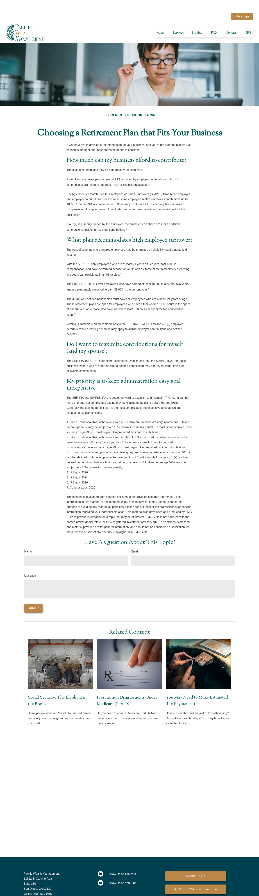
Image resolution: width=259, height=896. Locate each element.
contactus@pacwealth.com (119, 5)
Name (28, 540)
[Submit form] (33, 597)
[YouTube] (225, 5)
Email (134, 540)
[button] (160, 22)
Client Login (242, 5)
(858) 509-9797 (87, 5)
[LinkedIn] (215, 5)
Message (30, 564)
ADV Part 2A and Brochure (195, 878)
